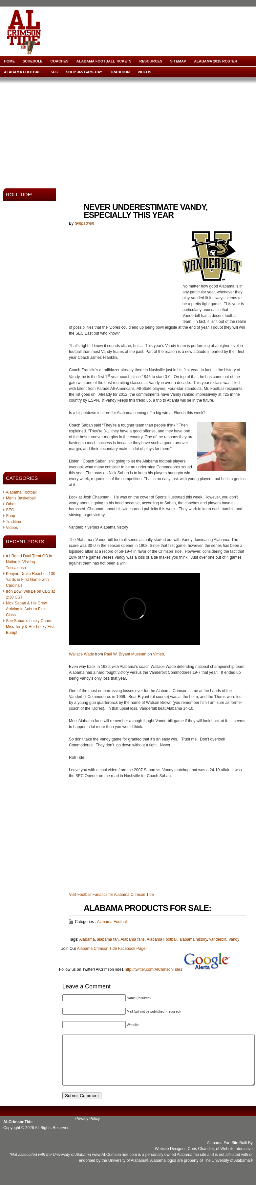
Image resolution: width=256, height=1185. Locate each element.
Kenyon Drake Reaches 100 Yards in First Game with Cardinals (30, 579)
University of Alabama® (128, 1170)
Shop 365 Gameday (84, 72)
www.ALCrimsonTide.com (114, 1164)
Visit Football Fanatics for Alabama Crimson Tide (111, 894)
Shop (10, 516)
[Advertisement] (97, 131)
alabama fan (107, 939)
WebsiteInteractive (237, 1158)
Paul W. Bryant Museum (125, 654)
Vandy (233, 939)
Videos (144, 72)
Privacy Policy (87, 1128)
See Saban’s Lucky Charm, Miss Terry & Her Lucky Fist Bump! (30, 627)
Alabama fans (132, 939)
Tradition (120, 72)
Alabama (87, 939)
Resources (150, 61)
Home (9, 61)
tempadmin (84, 223)
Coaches (60, 61)
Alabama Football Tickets (104, 61)
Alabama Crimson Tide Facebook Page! (112, 948)
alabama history (193, 939)
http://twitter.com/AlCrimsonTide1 (153, 969)
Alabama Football (23, 72)
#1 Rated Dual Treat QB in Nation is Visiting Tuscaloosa (29, 562)
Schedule (33, 61)
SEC (54, 72)
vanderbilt (217, 939)
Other (11, 504)
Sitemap (178, 61)
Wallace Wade (81, 654)
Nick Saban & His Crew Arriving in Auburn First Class (26, 609)
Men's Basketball (20, 498)
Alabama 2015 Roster (215, 61)
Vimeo (158, 654)
